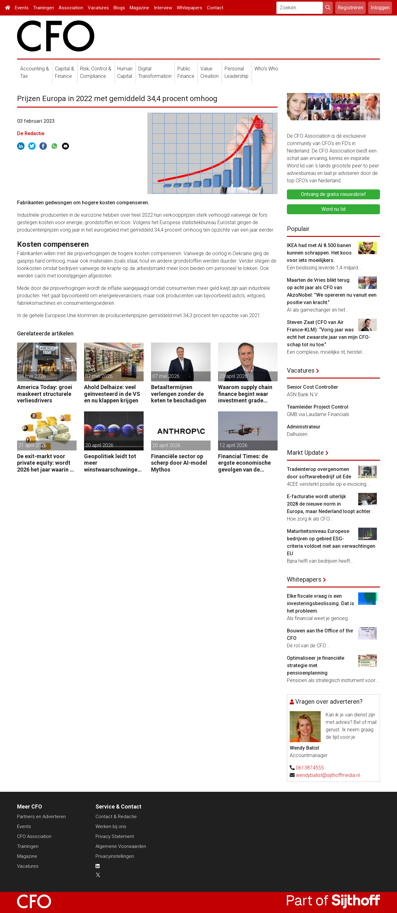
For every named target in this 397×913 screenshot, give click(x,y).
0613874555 (310, 768)
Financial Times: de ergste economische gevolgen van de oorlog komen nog (244, 463)
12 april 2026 (233, 445)
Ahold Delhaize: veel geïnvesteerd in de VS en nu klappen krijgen (112, 394)
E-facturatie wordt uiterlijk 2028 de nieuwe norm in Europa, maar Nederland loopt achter (329, 504)
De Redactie (30, 133)
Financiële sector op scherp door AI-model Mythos (179, 463)
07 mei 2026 (99, 376)
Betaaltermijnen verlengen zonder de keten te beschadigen (178, 394)
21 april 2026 (32, 445)
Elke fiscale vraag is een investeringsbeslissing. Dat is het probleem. (320, 603)
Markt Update (305, 452)
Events (22, 8)
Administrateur (303, 427)
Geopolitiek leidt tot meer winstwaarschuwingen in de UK (112, 463)
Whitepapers (189, 8)
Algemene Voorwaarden (121, 846)
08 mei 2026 (32, 376)
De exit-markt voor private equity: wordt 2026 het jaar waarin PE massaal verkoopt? (46, 463)
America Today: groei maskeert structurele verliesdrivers (44, 394)
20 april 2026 (99, 445)
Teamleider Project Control (317, 407)
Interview (163, 8)
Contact (215, 8)
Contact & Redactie (116, 816)
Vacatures (98, 8)
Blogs (119, 8)
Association (71, 8)
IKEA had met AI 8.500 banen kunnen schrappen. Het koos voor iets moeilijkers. (319, 252)
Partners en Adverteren (41, 816)
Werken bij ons (111, 826)
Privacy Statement (115, 836)
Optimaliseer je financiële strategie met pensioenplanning (315, 665)
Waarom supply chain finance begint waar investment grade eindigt (245, 394)
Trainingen (43, 8)
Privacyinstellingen (115, 856)
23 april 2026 (233, 376)
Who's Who (266, 69)
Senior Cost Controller (312, 387)
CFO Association (34, 836)
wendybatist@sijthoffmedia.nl (328, 775)
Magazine (139, 8)
